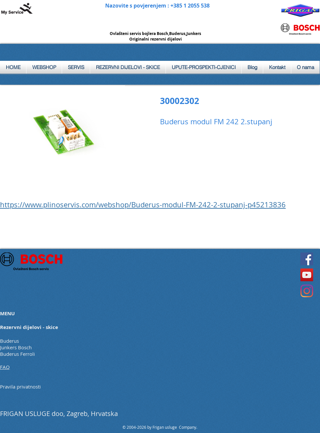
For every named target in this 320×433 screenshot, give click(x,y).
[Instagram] (306, 291)
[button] (76, 67)
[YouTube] (306, 274)
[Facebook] (306, 258)
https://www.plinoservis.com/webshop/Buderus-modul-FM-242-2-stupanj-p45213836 (143, 204)
